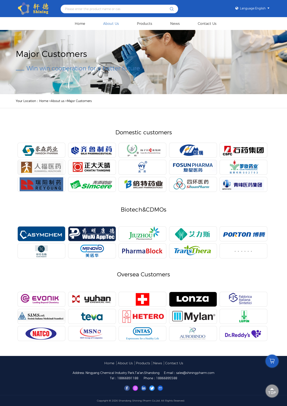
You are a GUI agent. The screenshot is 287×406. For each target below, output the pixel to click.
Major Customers (79, 101)
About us (111, 24)
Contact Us (207, 24)
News (175, 24)
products (144, 24)
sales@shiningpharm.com (195, 373)
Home (80, 24)
